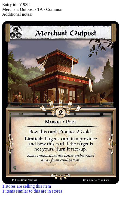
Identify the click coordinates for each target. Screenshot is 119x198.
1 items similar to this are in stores (32, 191)
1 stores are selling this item (26, 186)
